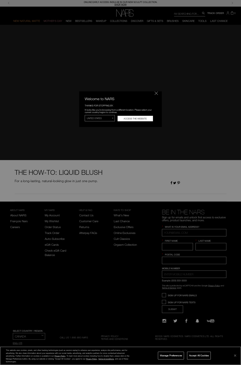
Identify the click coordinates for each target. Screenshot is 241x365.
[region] (120, 356)
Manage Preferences (171, 355)
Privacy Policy (59, 356)
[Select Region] (100, 118)
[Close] (235, 355)
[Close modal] (156, 93)
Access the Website (135, 118)
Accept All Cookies (199, 355)
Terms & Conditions (106, 359)
